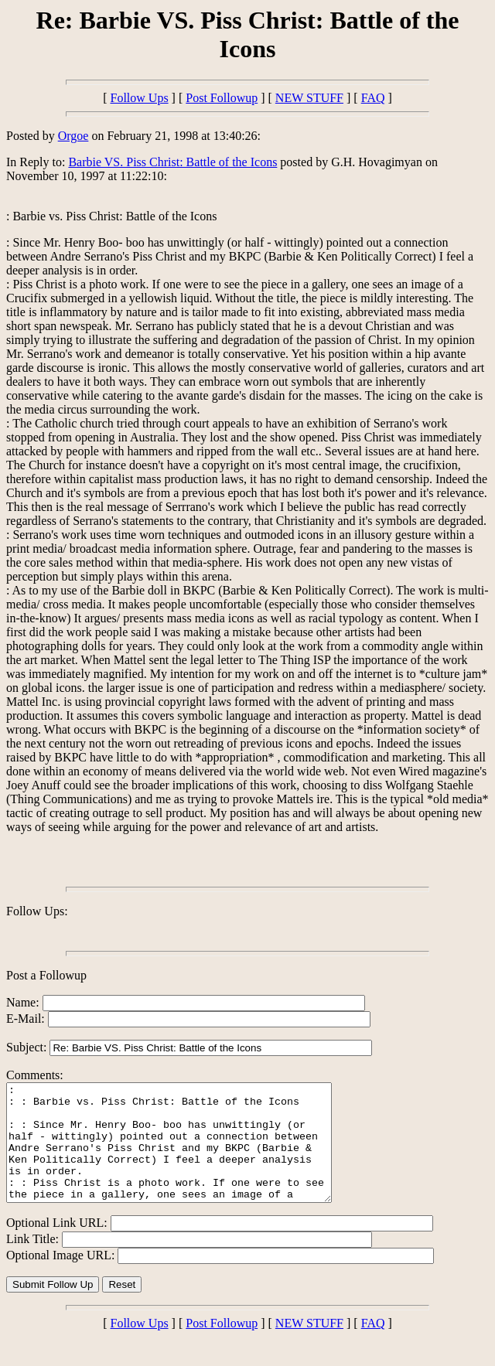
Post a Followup (46, 975)
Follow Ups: (37, 911)
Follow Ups (139, 97)
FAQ (373, 97)
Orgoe (73, 135)
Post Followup (222, 97)
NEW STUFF (309, 97)
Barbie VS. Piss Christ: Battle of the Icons (172, 162)
